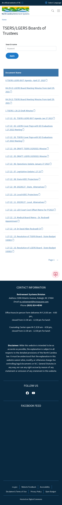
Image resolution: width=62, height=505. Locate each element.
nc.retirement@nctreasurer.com (34, 301)
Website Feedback (28, 487)
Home (4, 19)
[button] (51, 11)
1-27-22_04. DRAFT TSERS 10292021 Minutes (27, 148)
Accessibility (45, 487)
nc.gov (14, 487)
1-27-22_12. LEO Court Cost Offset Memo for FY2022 (30, 209)
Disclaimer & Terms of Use (16, 491)
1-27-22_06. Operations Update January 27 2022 (28, 163)
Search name (11, 44)
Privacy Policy (36, 491)
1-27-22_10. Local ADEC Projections (22, 194)
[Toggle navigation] (58, 11)
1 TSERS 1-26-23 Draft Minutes (20, 110)
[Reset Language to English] (46, 3)
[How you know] (22, 3)
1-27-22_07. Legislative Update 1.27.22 (24, 171)
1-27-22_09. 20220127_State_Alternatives (25, 186)
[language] (54, 3)
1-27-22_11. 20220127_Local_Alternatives (25, 202)
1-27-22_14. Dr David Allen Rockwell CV (24, 228)
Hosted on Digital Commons (31, 499)
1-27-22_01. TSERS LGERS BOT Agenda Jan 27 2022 (30, 118)
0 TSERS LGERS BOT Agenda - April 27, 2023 (26, 80)
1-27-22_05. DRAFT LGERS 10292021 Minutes (27, 156)
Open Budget (50, 491)
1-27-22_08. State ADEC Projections (23, 179)
